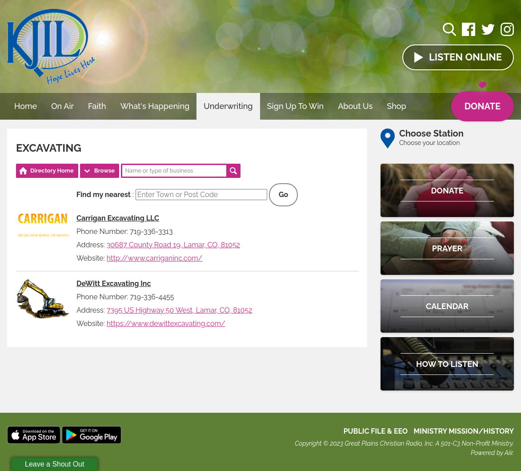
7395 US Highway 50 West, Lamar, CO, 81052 (179, 310)
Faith (97, 106)
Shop (396, 106)
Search (233, 171)
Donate (483, 101)
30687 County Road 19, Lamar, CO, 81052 (173, 245)
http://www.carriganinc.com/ (154, 258)
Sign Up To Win (295, 106)
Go (283, 194)
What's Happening (155, 106)
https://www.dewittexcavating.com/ (166, 323)
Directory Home (52, 170)
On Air (62, 106)
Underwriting (228, 106)
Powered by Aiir (492, 452)
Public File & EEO (376, 431)
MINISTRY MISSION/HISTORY (463, 431)
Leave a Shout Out (54, 464)
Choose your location (429, 142)
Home (25, 106)
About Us (355, 106)
